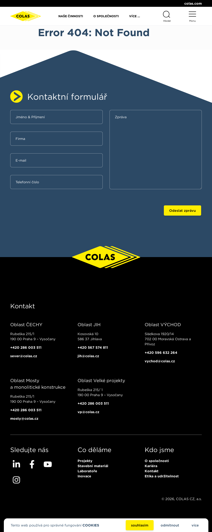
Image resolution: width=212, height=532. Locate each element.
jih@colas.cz (88, 356)
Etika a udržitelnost (162, 476)
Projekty (85, 461)
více (195, 525)
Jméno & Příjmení (30, 117)
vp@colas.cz (88, 412)
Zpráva (121, 117)
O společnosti (106, 16)
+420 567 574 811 (93, 347)
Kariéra (151, 466)
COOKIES (90, 525)
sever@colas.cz (23, 356)
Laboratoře (87, 471)
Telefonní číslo (27, 182)
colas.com (193, 3)
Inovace (84, 476)
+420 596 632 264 (161, 352)
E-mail (21, 160)
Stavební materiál (93, 466)
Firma (20, 139)
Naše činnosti (70, 16)
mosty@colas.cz (24, 418)
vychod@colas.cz (160, 361)
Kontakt (152, 471)
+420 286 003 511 (26, 347)
